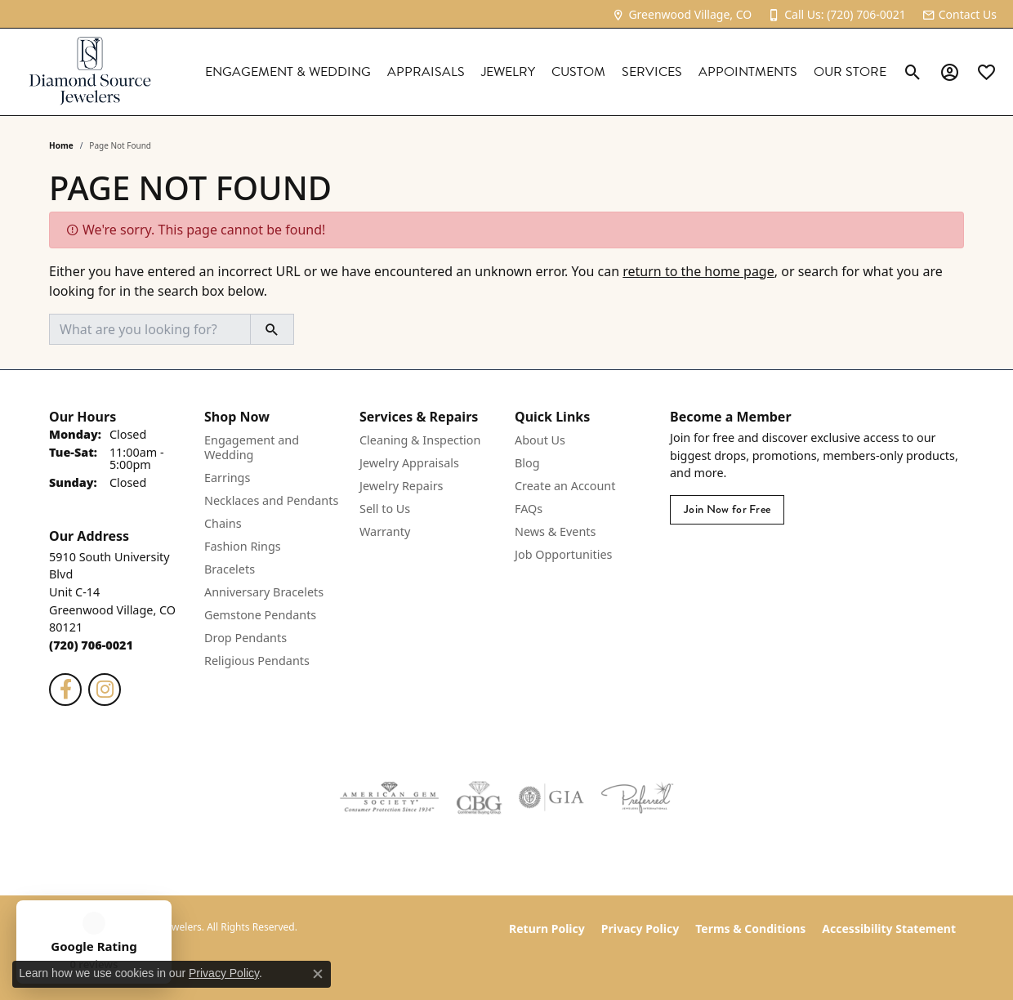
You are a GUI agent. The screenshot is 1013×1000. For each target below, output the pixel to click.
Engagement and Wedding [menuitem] (251, 447)
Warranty (384, 531)
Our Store (850, 72)
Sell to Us (384, 508)
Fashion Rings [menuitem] (242, 546)
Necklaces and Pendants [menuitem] (271, 500)
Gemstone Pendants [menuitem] (260, 615)
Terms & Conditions (750, 928)
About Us (540, 440)
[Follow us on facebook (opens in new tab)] (65, 689)
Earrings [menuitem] (227, 477)
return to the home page (698, 271)
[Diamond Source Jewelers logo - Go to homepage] (90, 72)
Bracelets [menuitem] (229, 569)
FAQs (528, 508)
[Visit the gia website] (551, 797)
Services (652, 72)
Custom (578, 72)
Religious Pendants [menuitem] (257, 660)
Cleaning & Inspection (419, 440)
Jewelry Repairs (401, 485)
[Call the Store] (91, 645)
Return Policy (547, 928)
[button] (913, 72)
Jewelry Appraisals (409, 463)
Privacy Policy (640, 928)
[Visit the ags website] (389, 797)
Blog (527, 463)
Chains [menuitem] (223, 523)
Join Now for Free (727, 509)
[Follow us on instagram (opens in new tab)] (104, 689)
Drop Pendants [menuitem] (245, 637)
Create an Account (565, 485)
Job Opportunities (563, 554)
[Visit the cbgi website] (479, 797)
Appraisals (426, 72)
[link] (682, 14)
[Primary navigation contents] (533, 72)
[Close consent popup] (318, 974)
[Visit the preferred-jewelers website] (637, 797)
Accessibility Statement (889, 928)
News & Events (555, 531)
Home (61, 145)
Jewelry (508, 72)
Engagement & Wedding (288, 72)
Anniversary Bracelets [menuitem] (264, 592)
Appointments (747, 72)
